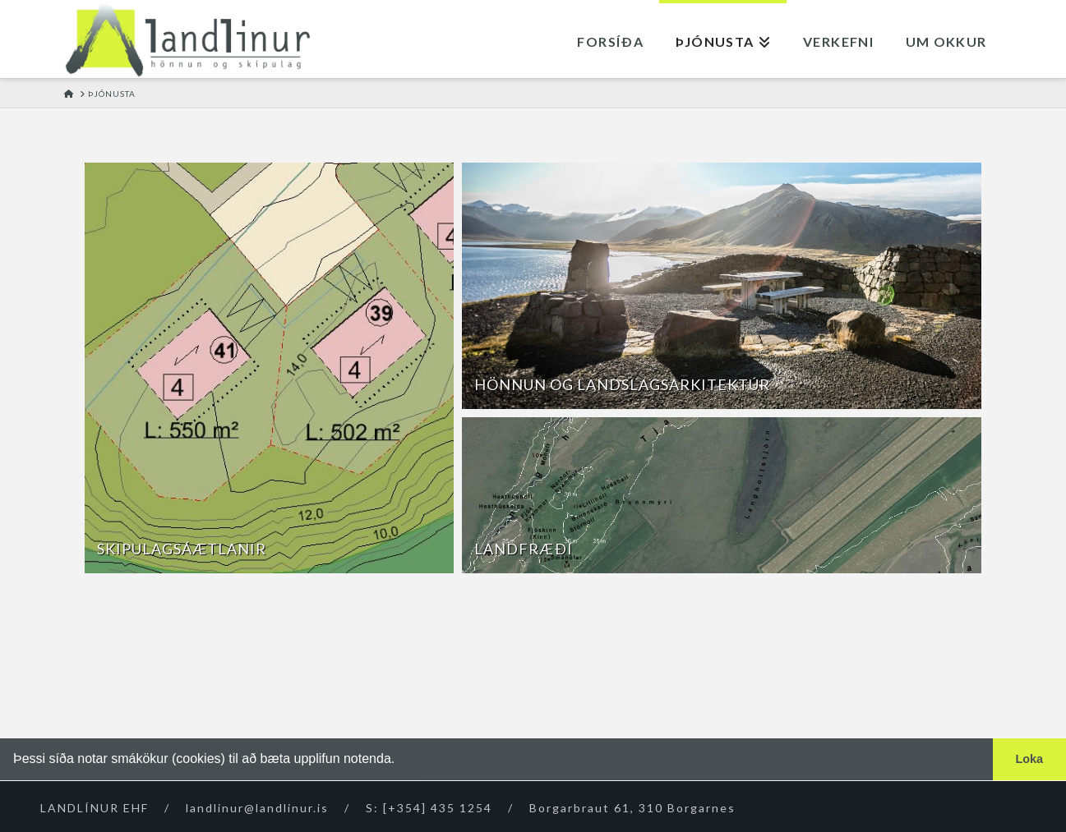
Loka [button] (1030, 758)
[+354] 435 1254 (437, 808)
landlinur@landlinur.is (257, 808)
